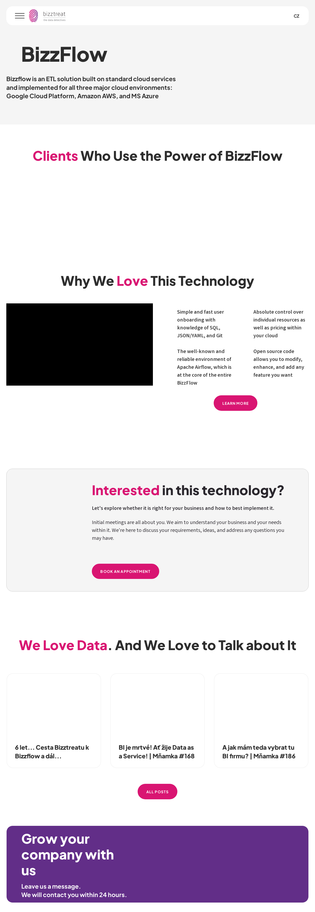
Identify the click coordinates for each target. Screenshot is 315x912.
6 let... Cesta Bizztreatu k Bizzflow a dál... (52, 751)
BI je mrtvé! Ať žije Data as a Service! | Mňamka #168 (157, 751)
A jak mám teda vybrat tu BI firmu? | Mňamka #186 (259, 751)
